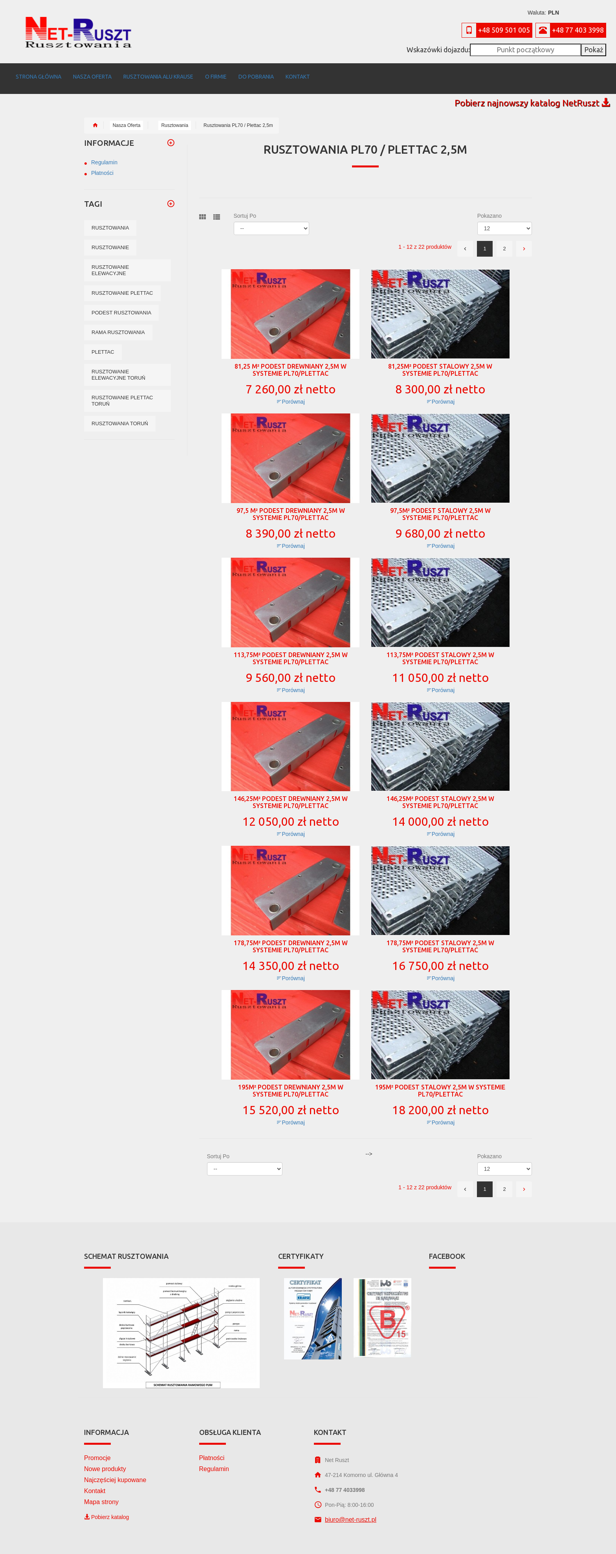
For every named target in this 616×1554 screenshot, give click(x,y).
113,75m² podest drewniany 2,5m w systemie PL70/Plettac (291, 650)
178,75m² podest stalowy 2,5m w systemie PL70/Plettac (440, 938)
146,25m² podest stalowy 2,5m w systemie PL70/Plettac (440, 794)
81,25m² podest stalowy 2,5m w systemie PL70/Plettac (440, 362)
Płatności (102, 165)
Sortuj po (245, 208)
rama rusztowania (118, 324)
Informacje (109, 135)
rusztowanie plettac (122, 285)
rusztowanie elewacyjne (110, 262)
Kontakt (94, 1483)
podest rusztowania (121, 305)
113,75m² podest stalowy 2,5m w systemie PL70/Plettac (440, 650)
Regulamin (104, 154)
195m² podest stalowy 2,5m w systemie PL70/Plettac (440, 1083)
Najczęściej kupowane (115, 1472)
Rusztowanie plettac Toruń (122, 393)
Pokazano (489, 208)
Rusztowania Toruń (120, 416)
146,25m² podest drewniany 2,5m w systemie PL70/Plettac (291, 794)
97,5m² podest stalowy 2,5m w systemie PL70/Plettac (440, 506)
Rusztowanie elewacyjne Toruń (118, 367)
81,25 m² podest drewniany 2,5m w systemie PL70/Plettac (290, 362)
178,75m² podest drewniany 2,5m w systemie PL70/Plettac (291, 938)
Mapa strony (101, 1494)
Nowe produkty (105, 1461)
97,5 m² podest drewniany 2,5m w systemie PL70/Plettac (290, 506)
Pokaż (593, 49)
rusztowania (110, 220)
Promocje (97, 1450)
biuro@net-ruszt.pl (350, 1511)
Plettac (103, 344)
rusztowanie (110, 239)
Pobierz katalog (106, 1509)
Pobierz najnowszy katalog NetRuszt (532, 94)
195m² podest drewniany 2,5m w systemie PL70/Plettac (290, 1083)
